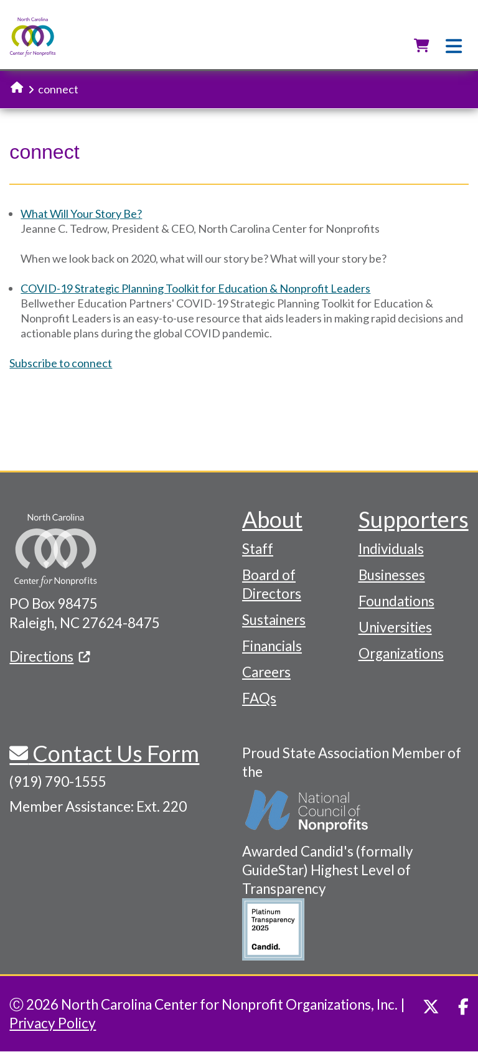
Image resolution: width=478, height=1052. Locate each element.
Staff (257, 548)
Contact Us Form (113, 753)
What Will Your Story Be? (81, 213)
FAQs (259, 698)
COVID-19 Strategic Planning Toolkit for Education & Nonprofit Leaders (195, 288)
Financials (272, 645)
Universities (395, 627)
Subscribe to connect (60, 363)
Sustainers (274, 619)
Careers (266, 672)
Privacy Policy (52, 1023)
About (272, 519)
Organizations (401, 653)
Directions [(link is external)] (49, 656)
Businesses (391, 574)
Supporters (413, 519)
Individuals (391, 548)
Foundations (396, 601)
